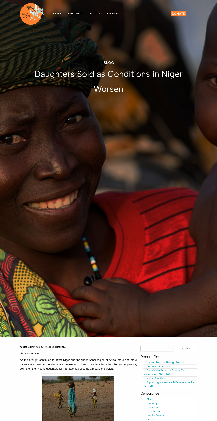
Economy (151, 403)
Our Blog (112, 13)
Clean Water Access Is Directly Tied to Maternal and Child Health (166, 372)
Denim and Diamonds (158, 366)
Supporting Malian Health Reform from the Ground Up (168, 384)
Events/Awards (155, 415)
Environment (153, 411)
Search (186, 348)
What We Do (75, 13)
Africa (149, 399)
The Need (57, 13)
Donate (178, 14)
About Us (95, 13)
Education (152, 407)
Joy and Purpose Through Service (165, 362)
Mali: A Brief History (157, 378)
